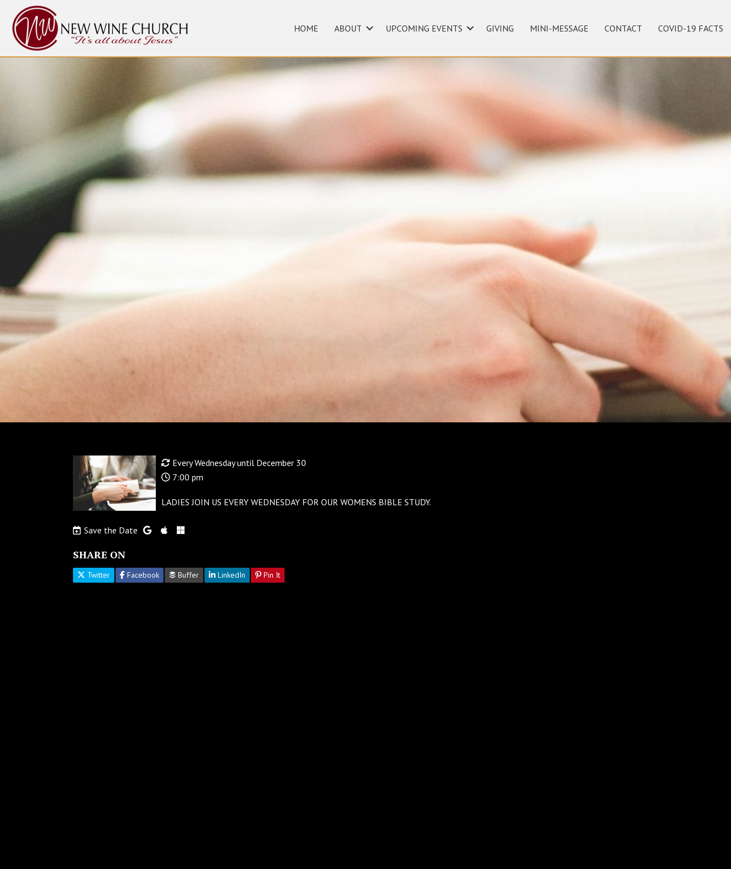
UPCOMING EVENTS (424, 28)
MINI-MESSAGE (559, 28)
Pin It (267, 575)
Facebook (139, 575)
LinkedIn (227, 575)
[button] (369, 28)
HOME (306, 28)
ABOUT (348, 28)
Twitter (93, 575)
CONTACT (623, 28)
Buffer (184, 575)
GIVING (500, 28)
